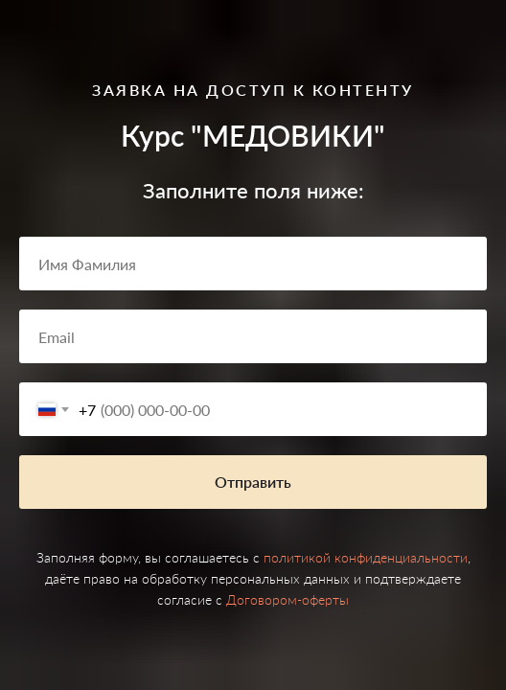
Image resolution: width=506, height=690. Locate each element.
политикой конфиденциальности (366, 557)
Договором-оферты (287, 599)
